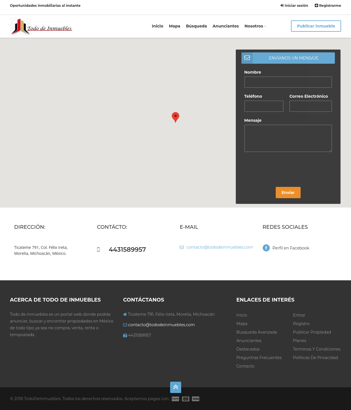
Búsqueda (196, 26)
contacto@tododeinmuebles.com (216, 247)
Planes (299, 340)
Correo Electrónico (308, 96)
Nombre (252, 72)
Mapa (174, 26)
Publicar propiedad (312, 332)
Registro (301, 323)
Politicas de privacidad (315, 357)
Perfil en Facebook (286, 248)
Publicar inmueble (316, 26)
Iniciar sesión (294, 5)
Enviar (288, 192)
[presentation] (287, 170)
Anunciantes (226, 26)
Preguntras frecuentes (259, 357)
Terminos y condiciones (316, 349)
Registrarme (328, 5)
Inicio (157, 26)
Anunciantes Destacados (248, 345)
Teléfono (253, 96)
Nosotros (255, 26)
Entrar (299, 315)
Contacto (245, 366)
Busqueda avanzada (256, 332)
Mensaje (253, 120)
